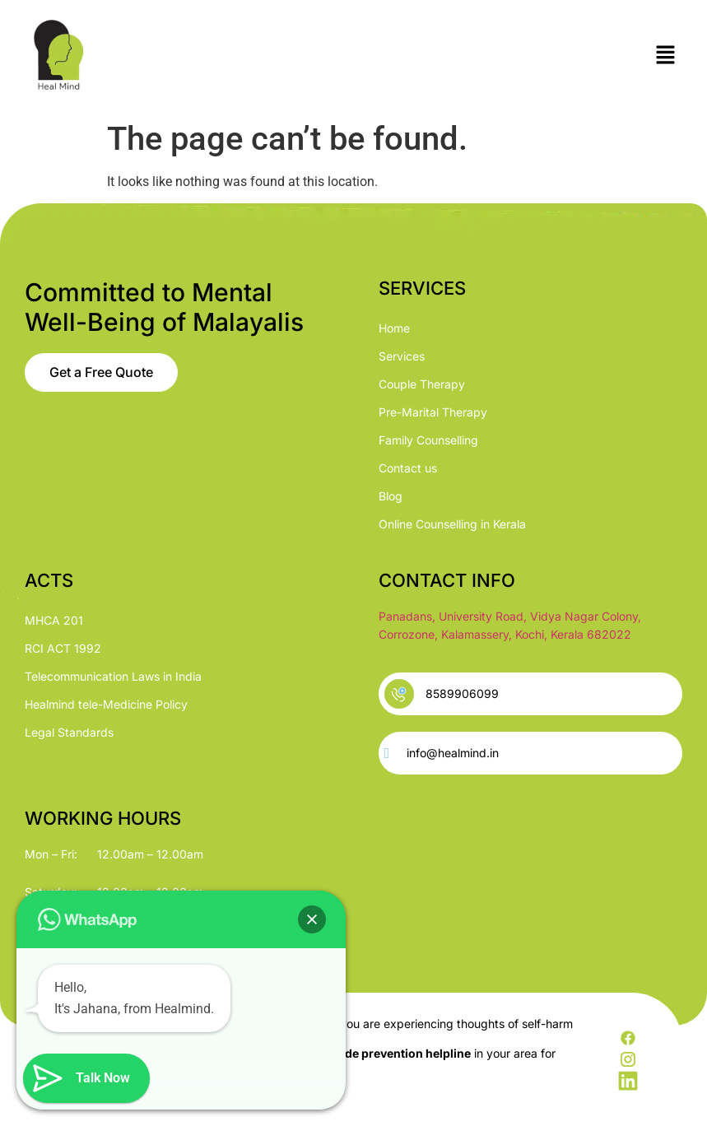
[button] (665, 56)
